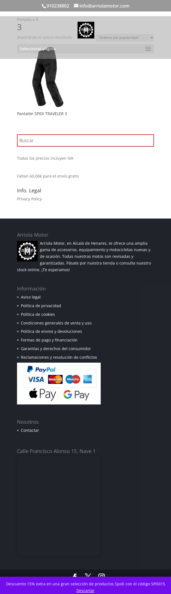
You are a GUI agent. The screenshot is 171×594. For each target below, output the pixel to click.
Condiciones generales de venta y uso (56, 323)
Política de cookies (38, 314)
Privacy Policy (29, 199)
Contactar (30, 430)
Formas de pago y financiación (49, 340)
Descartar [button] (85, 590)
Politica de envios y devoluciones (51, 331)
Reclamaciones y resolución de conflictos (59, 357)
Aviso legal (31, 297)
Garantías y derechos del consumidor (56, 348)
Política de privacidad (41, 305)
